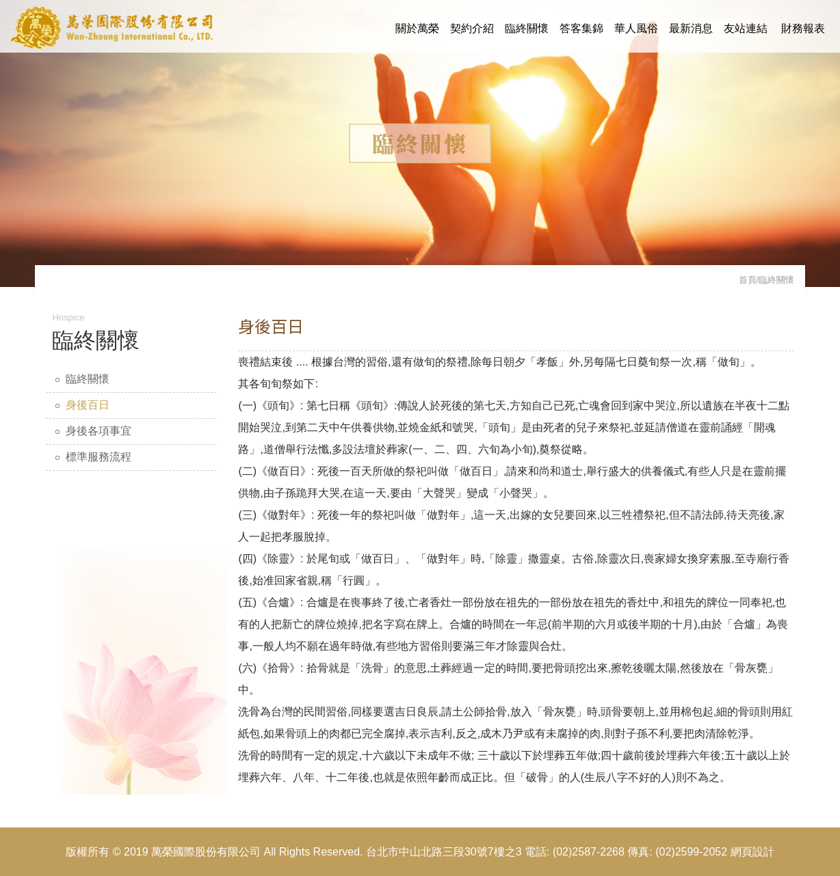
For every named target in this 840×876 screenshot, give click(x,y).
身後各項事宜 (98, 431)
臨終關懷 (527, 28)
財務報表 (803, 28)
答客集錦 (581, 28)
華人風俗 (636, 28)
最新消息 (691, 28)
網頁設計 (752, 852)
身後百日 (87, 405)
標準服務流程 (98, 457)
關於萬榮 (417, 28)
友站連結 (745, 28)
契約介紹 (472, 28)
